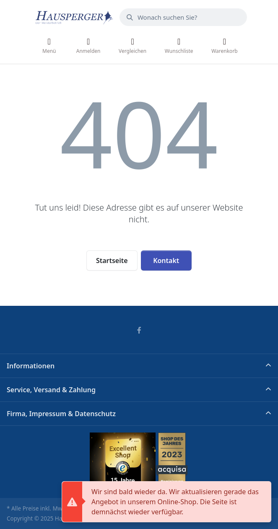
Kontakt (166, 260)
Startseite (112, 260)
